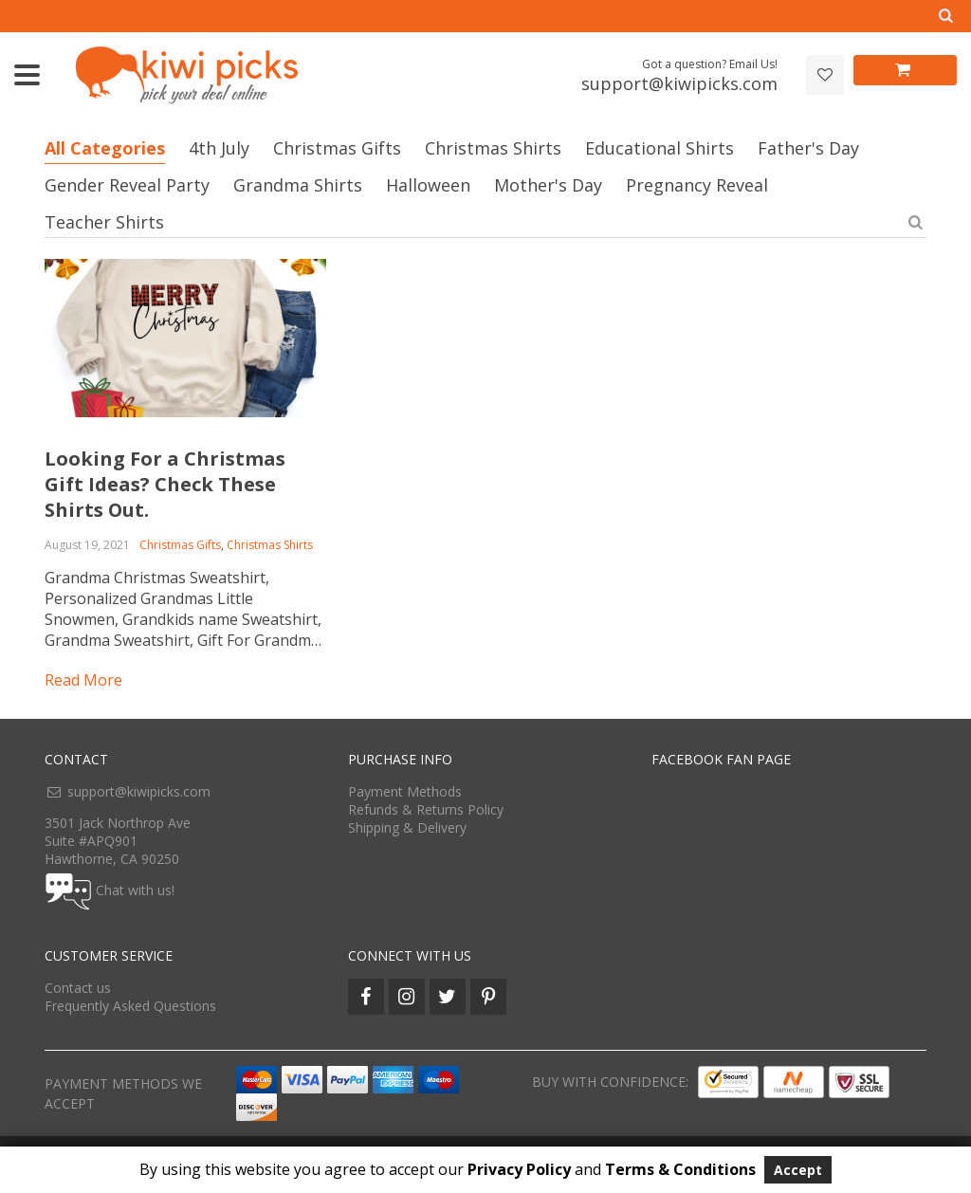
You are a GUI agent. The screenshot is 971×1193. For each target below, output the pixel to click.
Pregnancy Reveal (697, 185)
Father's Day (808, 148)
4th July (219, 148)
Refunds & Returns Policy (426, 809)
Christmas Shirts (493, 148)
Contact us (78, 988)
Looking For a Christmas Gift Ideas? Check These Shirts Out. (165, 484)
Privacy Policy (519, 1169)
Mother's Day (548, 185)
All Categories (105, 148)
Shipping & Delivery (407, 827)
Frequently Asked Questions (130, 1006)
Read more (83, 680)
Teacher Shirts (104, 222)
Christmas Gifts (337, 148)
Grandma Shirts (297, 185)
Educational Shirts (659, 148)
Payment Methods (405, 791)
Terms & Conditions (680, 1169)
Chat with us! (135, 890)
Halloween (428, 185)
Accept (798, 1170)
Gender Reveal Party (127, 185)
